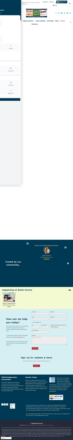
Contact (62, 21)
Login (55, 5)
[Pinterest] (64, 13)
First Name (34, 312)
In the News (50, 21)
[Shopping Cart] (70, 3)
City (33, 325)
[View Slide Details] (36, 13)
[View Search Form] (71, 22)
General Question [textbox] (54, 327)
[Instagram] (58, 13)
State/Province (44, 325)
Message (34, 335)
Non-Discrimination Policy (41, 424)
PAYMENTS (45, 2)
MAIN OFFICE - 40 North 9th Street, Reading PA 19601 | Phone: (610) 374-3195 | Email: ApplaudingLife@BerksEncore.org (22, 3)
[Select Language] (6, 438)
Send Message (35, 348)
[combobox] (58, 327)
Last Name (52, 312)
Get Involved (18, 21)
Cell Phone (52, 317)
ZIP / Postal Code (35, 330)
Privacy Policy (50, 424)
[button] (70, 290)
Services (10, 21)
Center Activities (40, 21)
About (57, 21)
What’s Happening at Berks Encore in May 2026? (9, 305)
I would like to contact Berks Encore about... (58, 325)
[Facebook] (56, 13)
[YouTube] (61, 13)
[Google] (70, 13)
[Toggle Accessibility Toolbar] (1, 1)
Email (33, 317)
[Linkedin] (67, 13)
